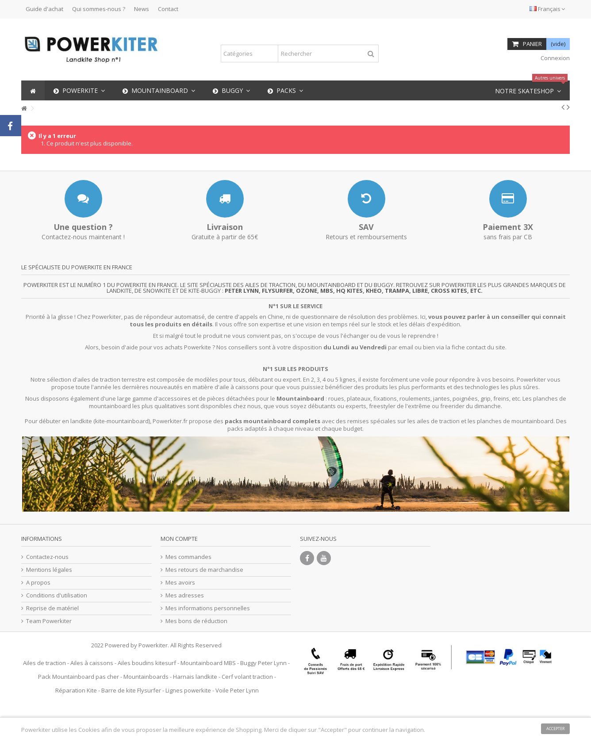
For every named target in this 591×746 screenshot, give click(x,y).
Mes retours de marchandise (204, 570)
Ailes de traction (44, 663)
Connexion (554, 58)
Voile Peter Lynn (237, 690)
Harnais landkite (195, 677)
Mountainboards (146, 677)
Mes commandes (188, 557)
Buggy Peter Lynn (263, 663)
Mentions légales (49, 570)
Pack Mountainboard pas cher (78, 677)
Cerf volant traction (247, 677)
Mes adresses (184, 595)
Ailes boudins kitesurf (147, 663)
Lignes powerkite (188, 690)
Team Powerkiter (49, 621)
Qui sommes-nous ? (98, 9)
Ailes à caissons (91, 663)
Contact (168, 9)
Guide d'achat (44, 9)
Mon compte (179, 539)
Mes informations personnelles (207, 608)
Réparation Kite (76, 690)
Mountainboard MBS (208, 663)
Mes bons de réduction (196, 621)
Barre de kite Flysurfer (131, 690)
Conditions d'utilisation (56, 595)
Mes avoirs (180, 582)
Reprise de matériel (52, 608)
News (141, 9)
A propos (38, 582)
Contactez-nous (47, 557)
